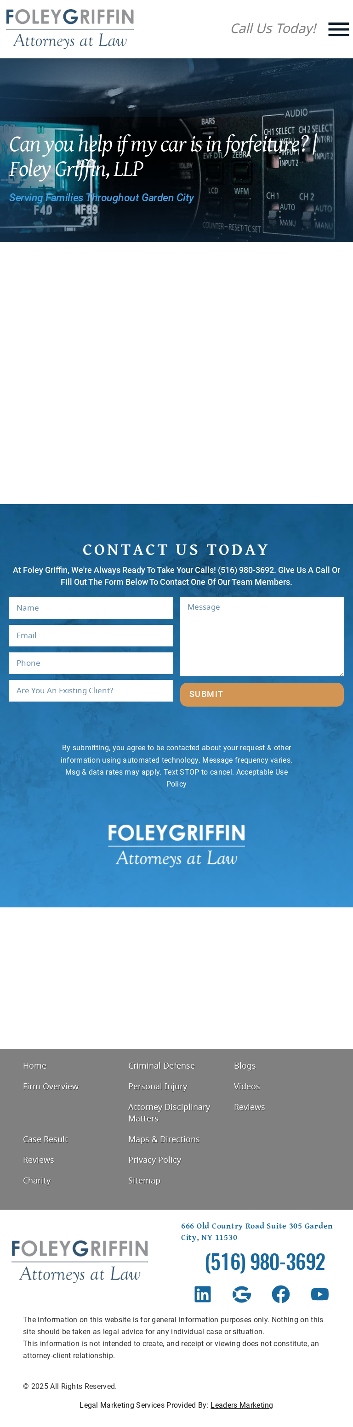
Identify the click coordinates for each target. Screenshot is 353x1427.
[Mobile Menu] (339, 29)
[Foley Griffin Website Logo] (70, 29)
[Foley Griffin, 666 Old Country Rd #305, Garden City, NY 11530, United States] (176, 978)
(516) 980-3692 (265, 1264)
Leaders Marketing (242, 1405)
